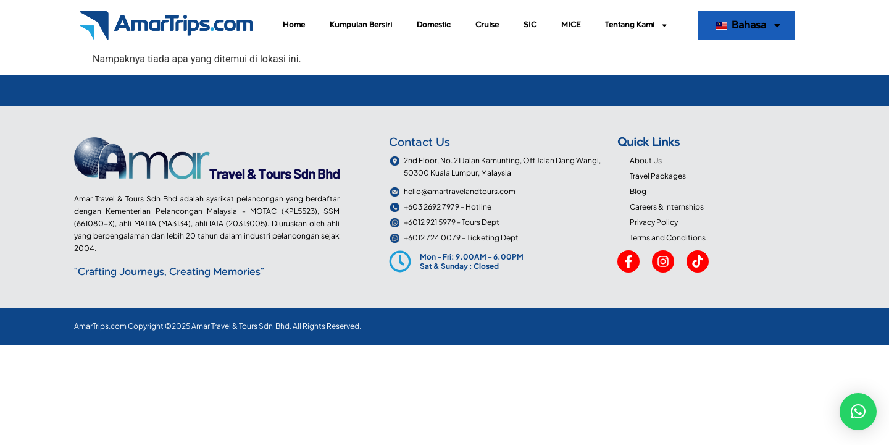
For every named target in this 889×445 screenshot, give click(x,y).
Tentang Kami (636, 25)
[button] (858, 411)
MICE (570, 25)
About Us (646, 160)
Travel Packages (658, 175)
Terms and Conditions (668, 237)
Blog (638, 191)
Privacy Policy (654, 222)
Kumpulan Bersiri (361, 25)
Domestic (434, 25)
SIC (530, 25)
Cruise (487, 25)
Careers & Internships (667, 206)
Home (294, 25)
